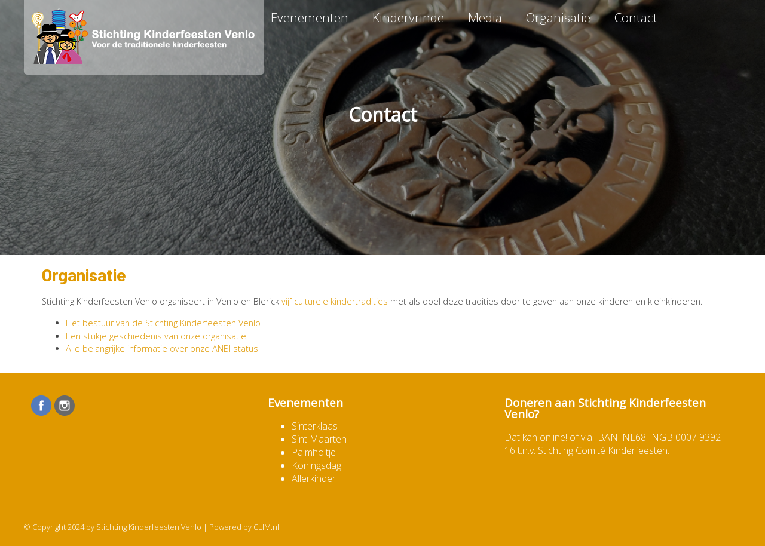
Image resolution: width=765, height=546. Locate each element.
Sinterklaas (315, 425)
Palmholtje (314, 452)
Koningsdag (316, 465)
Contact (635, 17)
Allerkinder (314, 478)
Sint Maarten (319, 439)
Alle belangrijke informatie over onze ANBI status (162, 348)
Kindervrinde (408, 17)
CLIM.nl (266, 527)
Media (485, 17)
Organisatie (558, 17)
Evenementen (309, 17)
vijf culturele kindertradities (334, 301)
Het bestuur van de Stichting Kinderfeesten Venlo (163, 323)
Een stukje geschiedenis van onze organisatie (156, 336)
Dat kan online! (535, 437)
